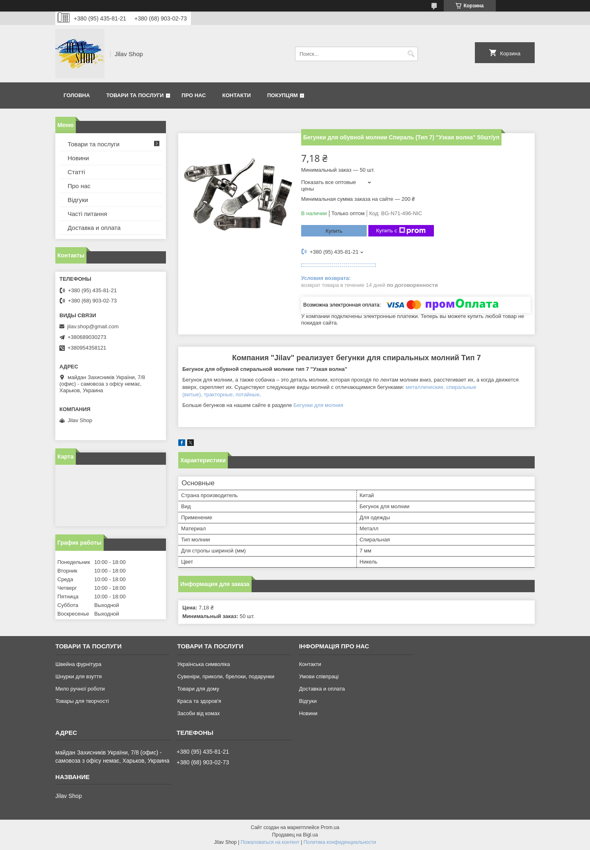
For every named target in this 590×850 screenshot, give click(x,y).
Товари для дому (198, 689)
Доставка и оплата (94, 227)
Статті (76, 171)
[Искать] (411, 54)
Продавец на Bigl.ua (295, 835)
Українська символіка (203, 664)
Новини (78, 158)
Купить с (401, 230)
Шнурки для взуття (78, 676)
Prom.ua (330, 827)
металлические (424, 387)
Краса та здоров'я (199, 701)
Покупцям (282, 95)
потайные (247, 394)
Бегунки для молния (318, 405)
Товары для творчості (82, 701)
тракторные (218, 394)
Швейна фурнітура (78, 664)
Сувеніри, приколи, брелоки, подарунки (225, 676)
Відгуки (78, 199)
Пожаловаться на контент (270, 842)
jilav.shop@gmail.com (93, 326)
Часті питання (87, 213)
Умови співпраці (319, 676)
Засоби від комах (198, 713)
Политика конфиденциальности (340, 842)
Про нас (194, 95)
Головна (77, 95)
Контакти (236, 95)
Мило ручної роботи (80, 689)
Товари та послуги (134, 95)
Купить (333, 231)
